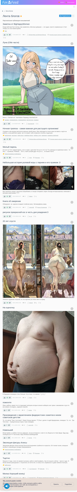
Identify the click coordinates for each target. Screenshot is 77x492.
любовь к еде (37, 135)
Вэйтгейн (42, 468)
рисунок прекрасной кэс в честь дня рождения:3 (25, 212)
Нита (30, 157)
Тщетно (6, 458)
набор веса (20, 135)
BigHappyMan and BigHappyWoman (37, 34)
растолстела (30, 120)
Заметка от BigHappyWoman (16, 24)
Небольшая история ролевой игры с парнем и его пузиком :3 (31, 162)
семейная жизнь (28, 135)
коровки (7, 120)
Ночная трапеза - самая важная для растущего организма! (30, 128)
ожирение (44, 135)
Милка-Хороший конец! (14, 474)
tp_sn (30, 216)
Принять (56, 484)
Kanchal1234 (31, 123)
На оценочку (9, 307)
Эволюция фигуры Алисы (15, 442)
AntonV (31, 302)
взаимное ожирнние (53, 135)
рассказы (14, 135)
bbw (6, 31)
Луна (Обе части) (11, 42)
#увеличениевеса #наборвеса (13, 154)
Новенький (8, 430)
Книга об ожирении (12, 201)
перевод (36, 120)
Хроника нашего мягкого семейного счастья (60, 34)
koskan (30, 410)
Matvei (30, 196)
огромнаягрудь (14, 120)
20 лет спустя (9, 221)
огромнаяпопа (22, 120)
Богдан (30, 437)
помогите (7, 402)
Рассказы (37, 157)
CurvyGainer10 (33, 468)
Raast (30, 397)
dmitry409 (31, 207)
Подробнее (68, 484)
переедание (8, 135)
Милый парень (10, 147)
